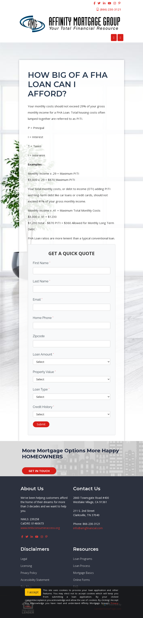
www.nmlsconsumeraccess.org (40, 528)
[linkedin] (104, 3)
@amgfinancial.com (90, 528)
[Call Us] (114, 37)
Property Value (44, 372)
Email (38, 299)
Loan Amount (43, 354)
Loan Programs (82, 559)
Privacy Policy (29, 573)
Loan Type (41, 389)
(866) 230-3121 (108, 9)
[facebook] (94, 3)
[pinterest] (119, 3)
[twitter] (99, 3)
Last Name (41, 281)
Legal (24, 559)
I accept (33, 592)
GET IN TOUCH (39, 471)
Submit (41, 424)
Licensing (26, 566)
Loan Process (81, 566)
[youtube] (109, 3)
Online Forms (81, 580)
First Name (41, 263)
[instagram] (114, 3)
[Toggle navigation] (120, 37)
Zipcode (39, 336)
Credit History (43, 407)
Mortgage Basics (83, 573)
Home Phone (43, 318)
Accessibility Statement (35, 580)
